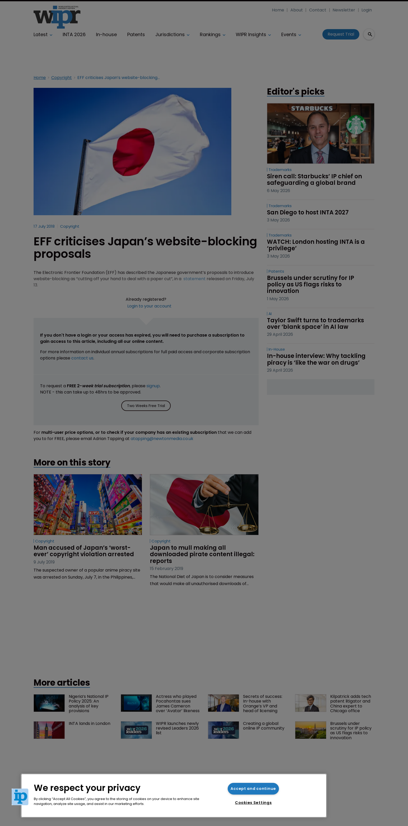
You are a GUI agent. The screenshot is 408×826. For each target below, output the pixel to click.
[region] (174, 795)
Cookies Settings (253, 802)
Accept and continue (253, 788)
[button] (20, 797)
